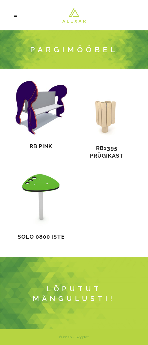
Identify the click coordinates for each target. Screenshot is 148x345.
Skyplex (82, 337)
